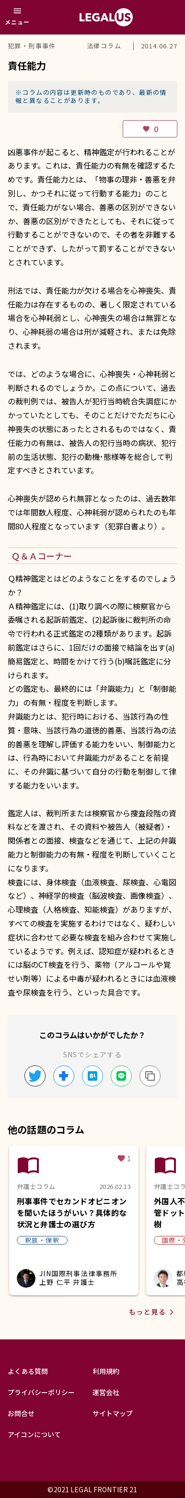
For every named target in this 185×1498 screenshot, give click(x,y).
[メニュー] (17, 17)
